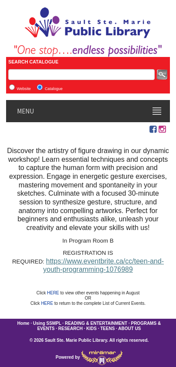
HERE (53, 292)
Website (23, 89)
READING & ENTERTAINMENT (96, 323)
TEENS (107, 328)
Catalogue (54, 89)
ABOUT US (129, 328)
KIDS (91, 328)
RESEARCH (70, 328)
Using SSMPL (47, 323)
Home (23, 323)
